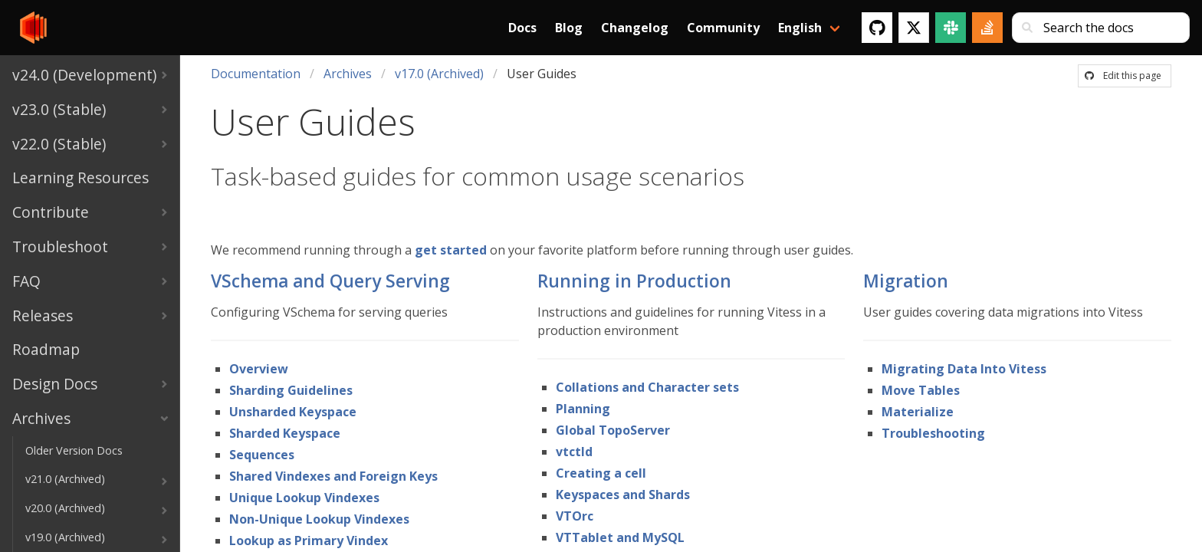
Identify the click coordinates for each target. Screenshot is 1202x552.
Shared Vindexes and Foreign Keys (333, 476)
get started (451, 250)
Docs (522, 27)
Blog (569, 27)
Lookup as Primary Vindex (308, 540)
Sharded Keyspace (284, 433)
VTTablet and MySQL (620, 537)
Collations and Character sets (647, 387)
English (800, 27)
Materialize (918, 411)
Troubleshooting (933, 433)
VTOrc (574, 516)
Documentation (255, 73)
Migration (905, 281)
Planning (583, 408)
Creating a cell (601, 473)
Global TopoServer (613, 430)
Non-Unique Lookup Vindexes (319, 519)
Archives (347, 73)
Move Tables (921, 390)
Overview (258, 368)
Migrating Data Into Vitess (964, 368)
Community (723, 27)
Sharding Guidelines (291, 390)
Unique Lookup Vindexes (304, 497)
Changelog (634, 27)
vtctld (574, 451)
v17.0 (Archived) (439, 73)
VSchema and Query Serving (330, 281)
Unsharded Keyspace (292, 411)
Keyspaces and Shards (623, 494)
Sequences (261, 454)
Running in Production (634, 281)
